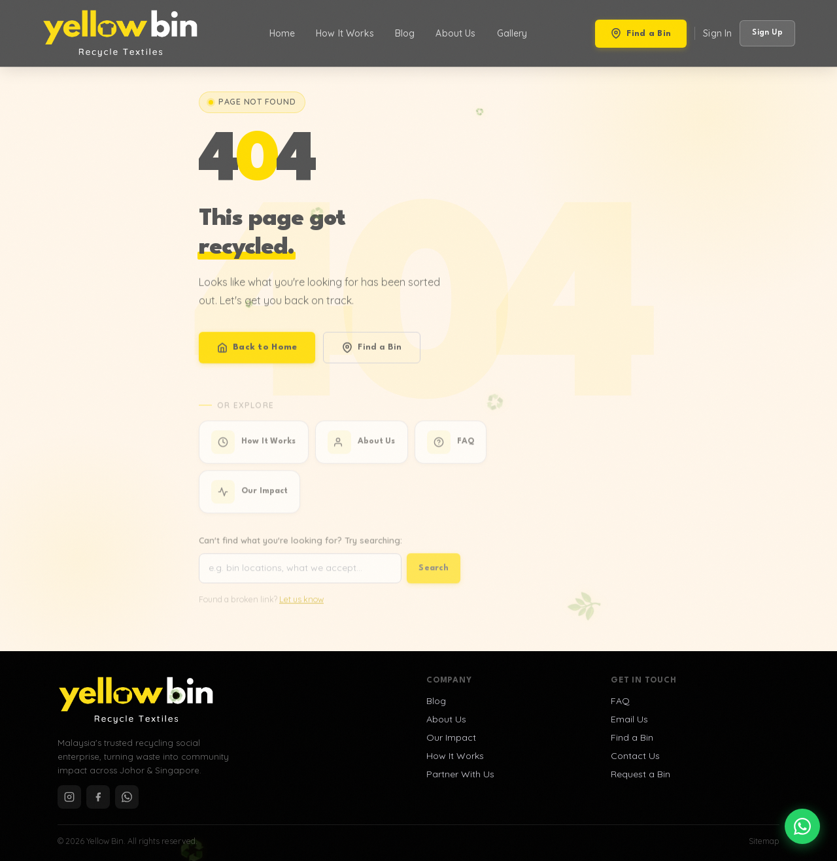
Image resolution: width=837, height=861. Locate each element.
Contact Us (635, 756)
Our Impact (451, 737)
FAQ (620, 701)
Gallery (512, 33)
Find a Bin (641, 33)
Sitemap (764, 841)
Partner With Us (460, 774)
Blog (405, 33)
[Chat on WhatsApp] (802, 826)
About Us (455, 33)
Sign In (717, 33)
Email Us (629, 719)
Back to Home (257, 359)
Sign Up (767, 33)
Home (282, 33)
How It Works (345, 33)
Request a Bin (640, 774)
